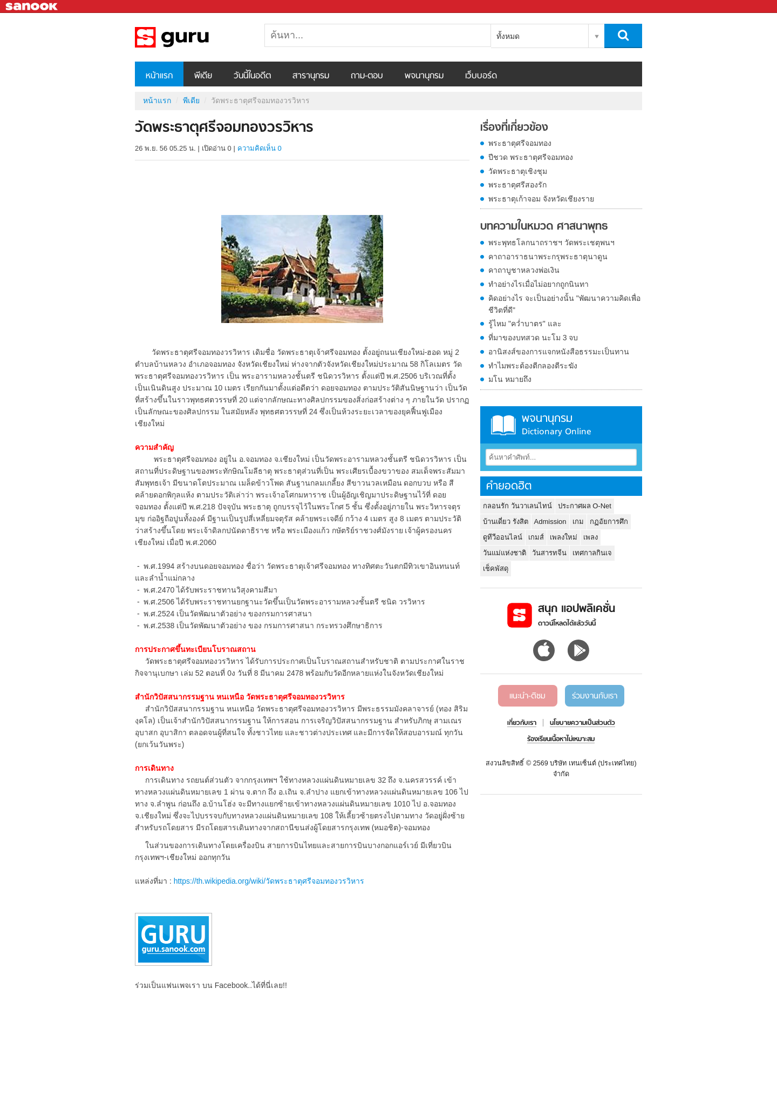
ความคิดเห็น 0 (259, 148)
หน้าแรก (159, 76)
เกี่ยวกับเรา (521, 723)
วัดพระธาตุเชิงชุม (517, 171)
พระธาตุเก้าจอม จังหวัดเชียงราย (541, 198)
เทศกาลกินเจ (592, 553)
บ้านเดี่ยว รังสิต (505, 521)
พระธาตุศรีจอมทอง (519, 143)
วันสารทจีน (549, 553)
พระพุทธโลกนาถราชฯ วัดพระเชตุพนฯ (551, 242)
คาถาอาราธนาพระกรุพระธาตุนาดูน (548, 256)
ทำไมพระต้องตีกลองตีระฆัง (532, 365)
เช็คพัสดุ (495, 568)
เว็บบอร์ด (481, 76)
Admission (550, 521)
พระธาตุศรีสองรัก (517, 184)
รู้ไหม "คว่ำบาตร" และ (525, 323)
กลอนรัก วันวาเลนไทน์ (517, 506)
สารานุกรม (310, 76)
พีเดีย (203, 76)
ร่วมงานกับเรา (594, 696)
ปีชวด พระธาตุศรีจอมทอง (530, 157)
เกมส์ (536, 537)
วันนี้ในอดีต (252, 76)
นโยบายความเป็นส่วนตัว (582, 723)
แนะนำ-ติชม (527, 696)
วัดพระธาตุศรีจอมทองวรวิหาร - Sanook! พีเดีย (191, 37)
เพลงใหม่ (563, 537)
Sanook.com (32, 7)
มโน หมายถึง (509, 379)
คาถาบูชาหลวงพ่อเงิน (524, 270)
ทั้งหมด (508, 36)
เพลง (590, 537)
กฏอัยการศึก (609, 521)
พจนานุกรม (424, 76)
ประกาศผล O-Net (584, 506)
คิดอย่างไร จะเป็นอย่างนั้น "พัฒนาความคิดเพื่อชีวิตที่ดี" (564, 304)
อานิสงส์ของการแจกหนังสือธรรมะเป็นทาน (558, 351)
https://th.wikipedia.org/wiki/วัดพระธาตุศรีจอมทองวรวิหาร (269, 881)
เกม (578, 521)
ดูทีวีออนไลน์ (502, 537)
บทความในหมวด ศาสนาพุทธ (544, 227)
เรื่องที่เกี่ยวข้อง (514, 128)
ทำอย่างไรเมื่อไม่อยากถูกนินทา (538, 284)
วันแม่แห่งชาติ (504, 553)
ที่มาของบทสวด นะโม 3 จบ (533, 337)
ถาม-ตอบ (367, 76)
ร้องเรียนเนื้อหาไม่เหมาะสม (561, 739)
